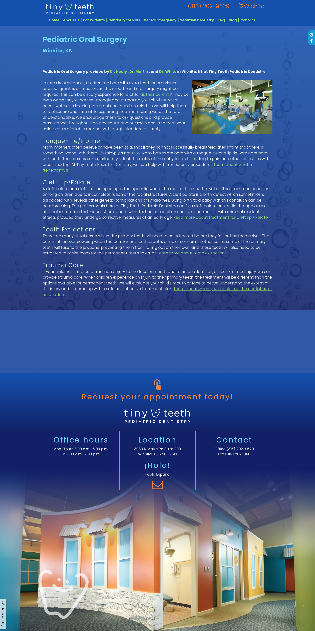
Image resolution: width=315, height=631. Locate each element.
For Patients (94, 20)
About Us (71, 20)
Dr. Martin (138, 71)
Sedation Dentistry (197, 20)
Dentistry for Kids (124, 20)
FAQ (221, 20)
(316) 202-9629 (240, 448)
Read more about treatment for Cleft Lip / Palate (220, 217)
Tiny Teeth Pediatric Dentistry (237, 71)
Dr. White (167, 71)
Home (54, 20)
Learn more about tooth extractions (192, 253)
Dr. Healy (118, 71)
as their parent (154, 94)
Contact (247, 20)
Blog (233, 20)
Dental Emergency (160, 20)
